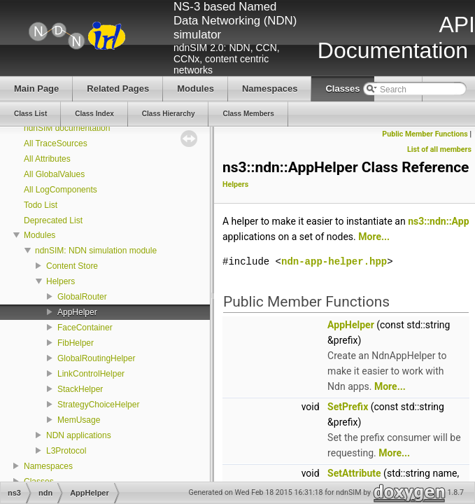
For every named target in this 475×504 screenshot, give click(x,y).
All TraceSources (55, 143)
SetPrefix (347, 406)
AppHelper (77, 312)
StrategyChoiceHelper (98, 405)
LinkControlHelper (91, 374)
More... (374, 236)
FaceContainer (85, 327)
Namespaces (48, 466)
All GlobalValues (54, 174)
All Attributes (47, 159)
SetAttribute (354, 473)
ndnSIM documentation (67, 128)
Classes (39, 481)
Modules (39, 235)
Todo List (40, 205)
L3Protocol (66, 451)
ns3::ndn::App (438, 221)
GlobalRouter (82, 297)
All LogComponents (60, 190)
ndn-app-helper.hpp (334, 261)
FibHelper (75, 343)
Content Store (72, 266)
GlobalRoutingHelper (96, 358)
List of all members (439, 149)
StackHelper (80, 389)
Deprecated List (53, 220)
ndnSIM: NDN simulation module (96, 250)
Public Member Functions (424, 134)
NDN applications (78, 435)
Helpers (60, 281)
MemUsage (78, 420)
